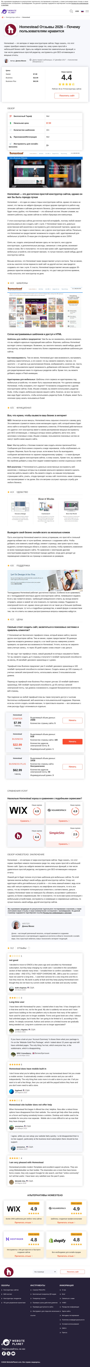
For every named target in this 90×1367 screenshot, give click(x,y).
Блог (63, 1294)
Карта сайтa (66, 1311)
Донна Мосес (21, 61)
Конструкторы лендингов (12, 1298)
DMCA (64, 1328)
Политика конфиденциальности (73, 1320)
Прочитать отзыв (23, 1223)
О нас (64, 1290)
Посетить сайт (67, 95)
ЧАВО (64, 1303)
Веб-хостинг (8, 1294)
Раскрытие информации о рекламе (57, 913)
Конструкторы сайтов (11, 1290)
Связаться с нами (68, 1298)
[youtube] (13, 1354)
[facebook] (4, 1354)
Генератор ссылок (39, 1298)
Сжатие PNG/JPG (39, 1290)
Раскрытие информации (70, 1307)
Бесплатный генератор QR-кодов (44, 1294)
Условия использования (70, 1324)
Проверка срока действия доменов (45, 1303)
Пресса (64, 1332)
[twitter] (9, 1354)
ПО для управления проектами (14, 1303)
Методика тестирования (70, 1315)
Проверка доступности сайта (43, 1307)
